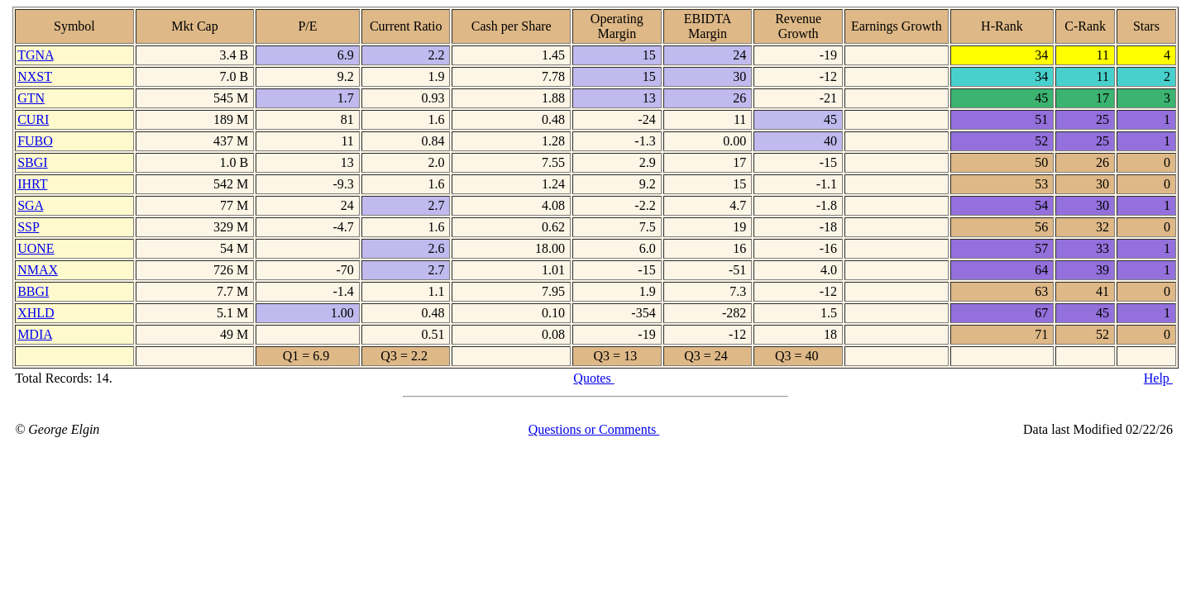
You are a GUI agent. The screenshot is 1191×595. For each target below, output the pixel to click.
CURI (33, 119)
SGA (30, 205)
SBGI (32, 162)
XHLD (35, 313)
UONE (35, 248)
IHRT (32, 184)
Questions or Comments (594, 429)
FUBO (35, 141)
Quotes (593, 378)
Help (1158, 378)
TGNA (35, 55)
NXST (34, 76)
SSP (28, 227)
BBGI (33, 291)
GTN (31, 98)
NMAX (37, 270)
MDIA (34, 334)
